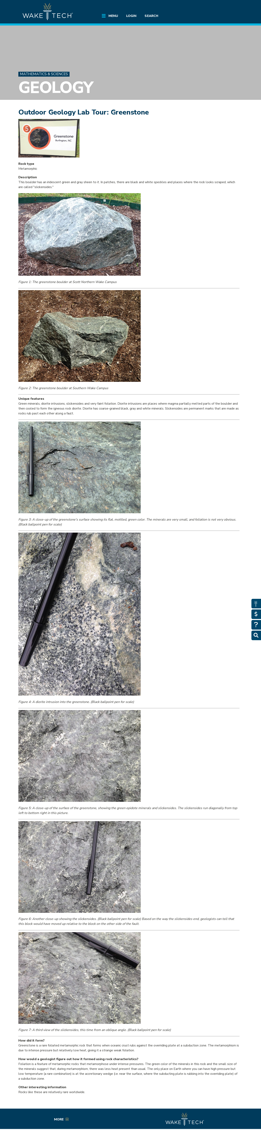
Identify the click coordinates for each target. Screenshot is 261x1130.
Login (131, 16)
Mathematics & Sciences (44, 74)
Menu (113, 16)
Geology (55, 87)
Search (151, 16)
